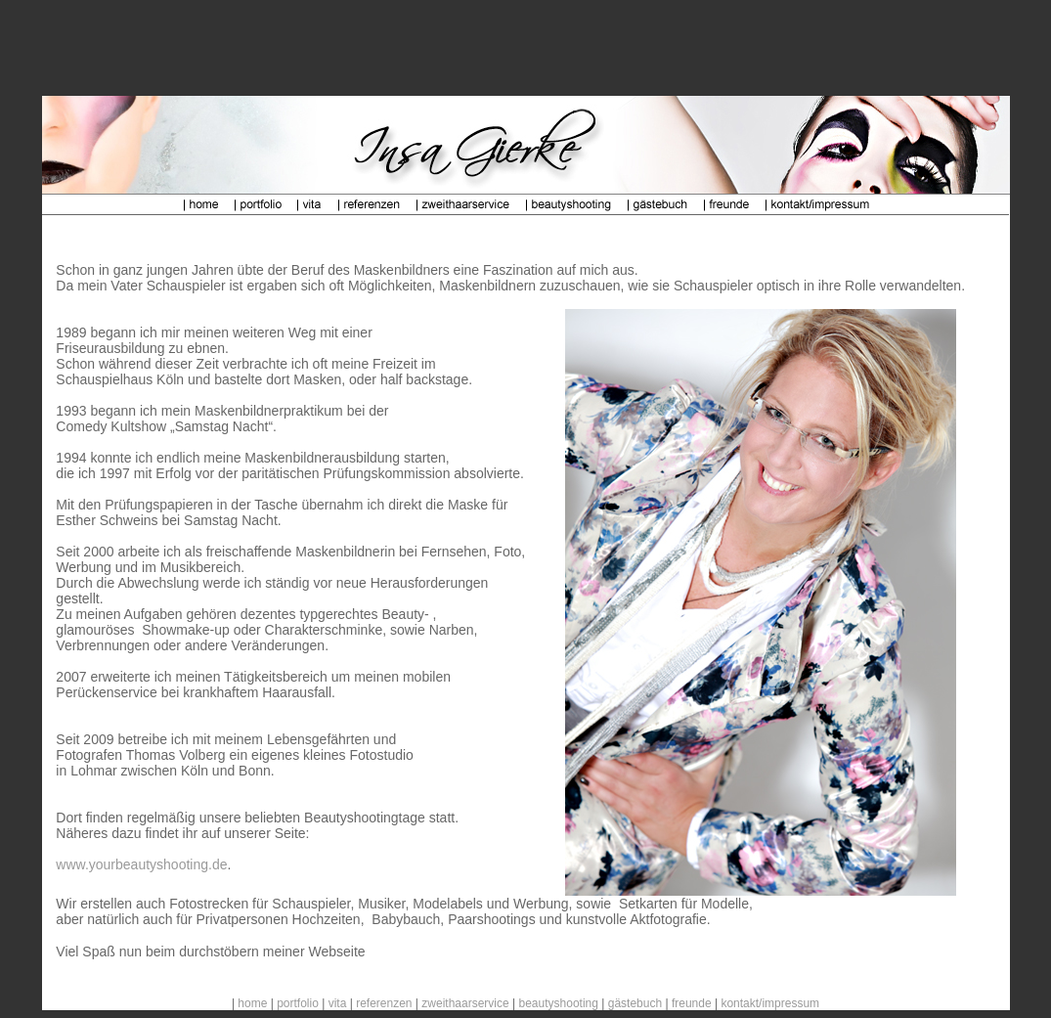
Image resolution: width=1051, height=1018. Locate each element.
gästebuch (635, 1003)
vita (337, 1003)
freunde (692, 1003)
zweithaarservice (464, 1003)
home (252, 1003)
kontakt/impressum (770, 1003)
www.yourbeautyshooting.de (141, 864)
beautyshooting (558, 1003)
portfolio (298, 1003)
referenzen (384, 1003)
